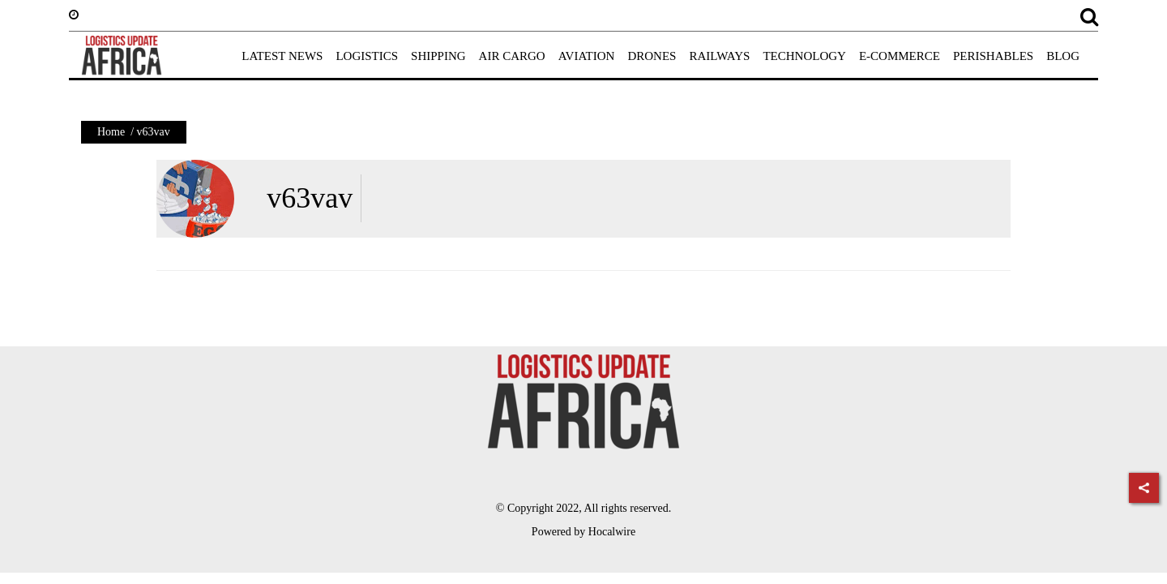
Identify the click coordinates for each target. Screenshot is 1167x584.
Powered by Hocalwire (583, 532)
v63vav (310, 198)
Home (111, 132)
